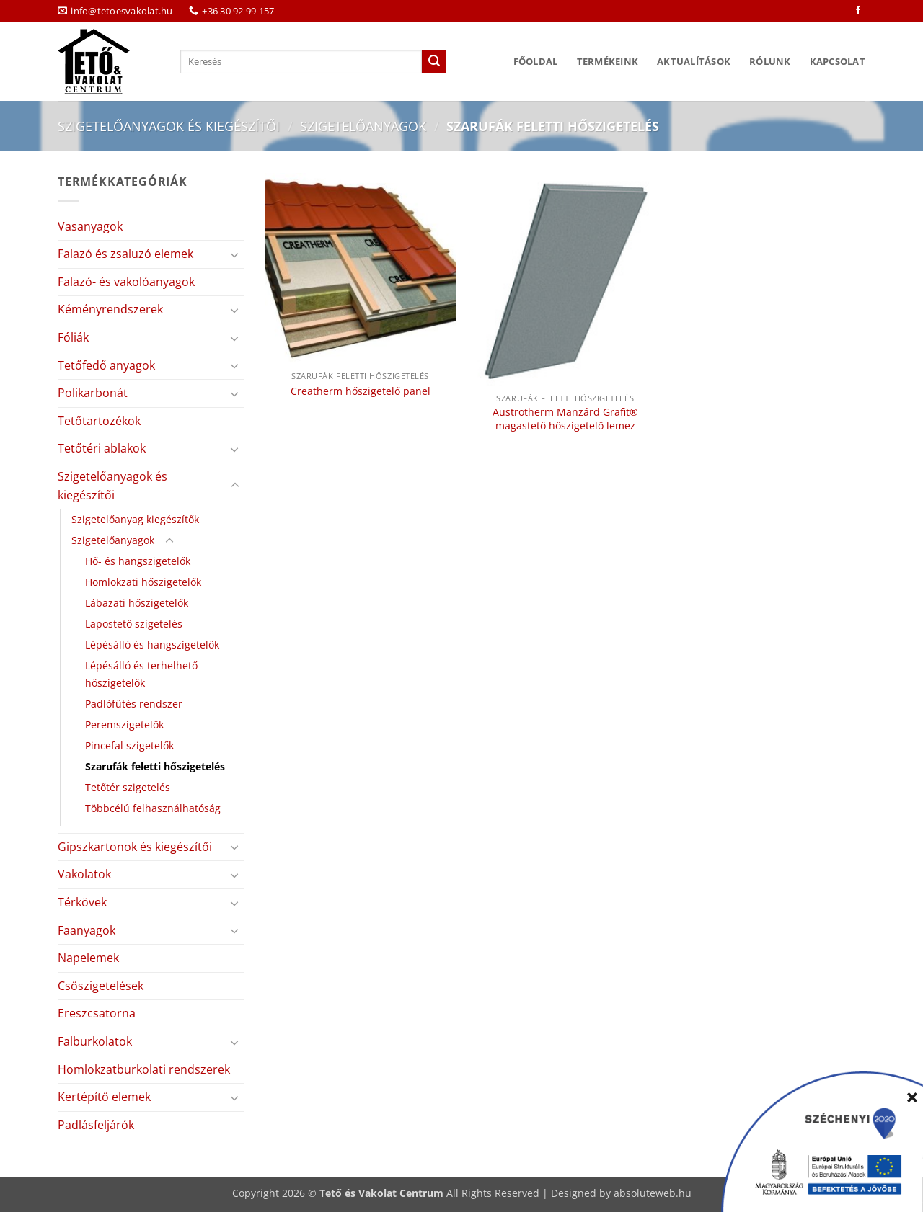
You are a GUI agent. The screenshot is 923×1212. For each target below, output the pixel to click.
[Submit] (434, 62)
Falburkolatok (95, 1041)
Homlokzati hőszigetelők (143, 582)
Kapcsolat (837, 61)
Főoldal (535, 61)
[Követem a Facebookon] (858, 11)
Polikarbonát (93, 393)
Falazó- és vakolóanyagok (126, 282)
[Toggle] (235, 254)
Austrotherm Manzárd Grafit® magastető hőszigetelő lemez (565, 419)
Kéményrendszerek (110, 309)
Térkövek (82, 902)
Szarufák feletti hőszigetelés (155, 766)
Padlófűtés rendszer (133, 703)
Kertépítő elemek (104, 1097)
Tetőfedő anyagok (106, 365)
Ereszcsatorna (97, 1013)
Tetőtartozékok (99, 421)
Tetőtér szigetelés (127, 787)
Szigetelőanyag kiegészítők (135, 519)
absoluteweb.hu (653, 1193)
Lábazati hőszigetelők (136, 603)
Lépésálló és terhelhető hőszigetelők (141, 674)
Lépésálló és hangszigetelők (152, 644)
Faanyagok (86, 930)
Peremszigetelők (124, 724)
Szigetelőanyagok (363, 126)
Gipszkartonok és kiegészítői (135, 847)
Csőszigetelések (100, 986)
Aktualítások (693, 61)
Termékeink (608, 61)
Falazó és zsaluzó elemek (125, 254)
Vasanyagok (90, 226)
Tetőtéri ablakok (102, 448)
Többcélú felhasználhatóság (153, 808)
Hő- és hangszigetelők (137, 561)
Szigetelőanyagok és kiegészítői (169, 126)
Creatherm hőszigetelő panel (360, 391)
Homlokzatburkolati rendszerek (144, 1069)
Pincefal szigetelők (129, 745)
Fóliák (73, 337)
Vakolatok (84, 874)
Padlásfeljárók (96, 1125)
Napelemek (88, 958)
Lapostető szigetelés (133, 623)
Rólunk (770, 61)
